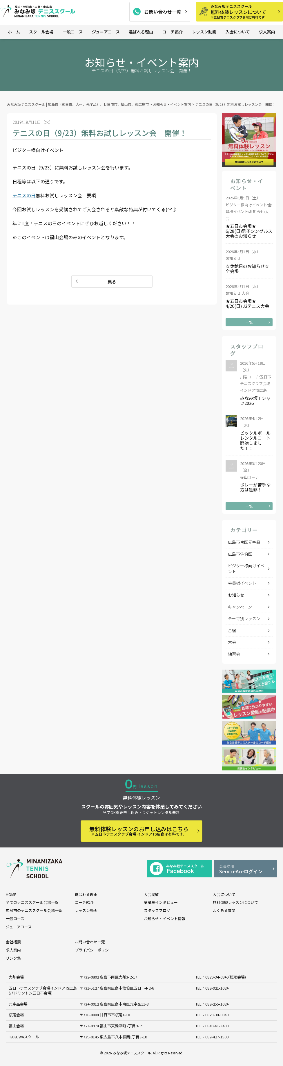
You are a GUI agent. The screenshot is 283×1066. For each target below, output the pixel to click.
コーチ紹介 (172, 32)
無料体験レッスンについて (245, 11)
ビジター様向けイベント (246, 568)
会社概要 (13, 942)
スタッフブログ (157, 910)
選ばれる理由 (141, 32)
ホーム (14, 32)
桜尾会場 (16, 1015)
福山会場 (16, 1026)
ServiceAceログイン (245, 869)
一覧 (249, 322)
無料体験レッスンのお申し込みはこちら (139, 831)
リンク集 (13, 958)
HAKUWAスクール (24, 1037)
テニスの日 (24, 195)
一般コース (73, 32)
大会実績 (151, 894)
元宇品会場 (18, 1004)
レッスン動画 (204, 32)
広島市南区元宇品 (244, 542)
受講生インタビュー (161, 902)
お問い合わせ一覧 (162, 11)
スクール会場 (41, 32)
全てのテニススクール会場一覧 (32, 902)
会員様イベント (242, 583)
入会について (238, 32)
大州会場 (16, 977)
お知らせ (236, 595)
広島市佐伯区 (240, 554)
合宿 (232, 630)
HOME (11, 894)
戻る (112, 281)
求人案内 (267, 32)
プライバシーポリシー (94, 950)
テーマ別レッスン (244, 618)
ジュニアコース (106, 32)
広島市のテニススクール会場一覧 (34, 910)
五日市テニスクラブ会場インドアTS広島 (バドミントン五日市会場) (43, 990)
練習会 (234, 654)
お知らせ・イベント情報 (164, 918)
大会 (232, 642)
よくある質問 (224, 910)
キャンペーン (240, 607)
